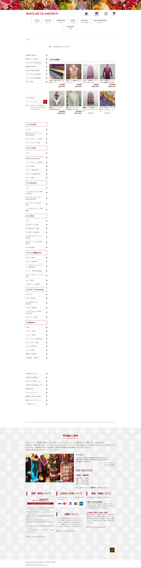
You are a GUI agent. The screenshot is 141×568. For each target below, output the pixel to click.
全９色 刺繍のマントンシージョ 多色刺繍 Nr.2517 (107, 81)
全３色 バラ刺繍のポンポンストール (73, 81)
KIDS (73, 21)
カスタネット (41, 105)
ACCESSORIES (100, 21)
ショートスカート (35, 109)
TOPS (36, 21)
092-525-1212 (84, 470)
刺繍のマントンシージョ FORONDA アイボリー (73, 108)
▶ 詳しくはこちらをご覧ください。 (36, 536)
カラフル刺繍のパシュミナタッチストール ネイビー (90, 109)
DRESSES (61, 21)
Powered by (37, 564)
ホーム (27, 39)
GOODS (84, 21)
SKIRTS (48, 21)
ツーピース (33, 105)
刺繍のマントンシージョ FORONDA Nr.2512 (56, 108)
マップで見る (110, 464)
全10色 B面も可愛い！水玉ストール (56, 81)
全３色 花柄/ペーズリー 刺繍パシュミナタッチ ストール (107, 109)
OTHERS (70, 28)
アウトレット (34, 107)
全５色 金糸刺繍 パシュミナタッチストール (90, 81)
